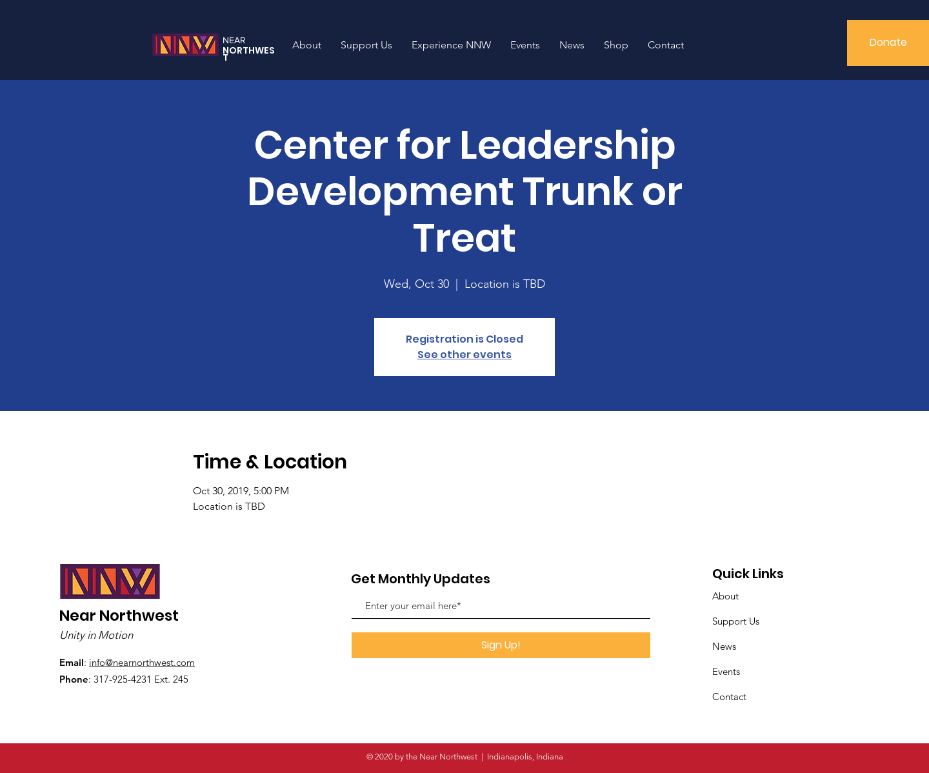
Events (726, 671)
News (724, 646)
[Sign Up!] (501, 645)
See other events (464, 354)
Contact (729, 696)
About (725, 596)
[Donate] (888, 43)
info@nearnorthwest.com (142, 662)
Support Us (735, 621)
